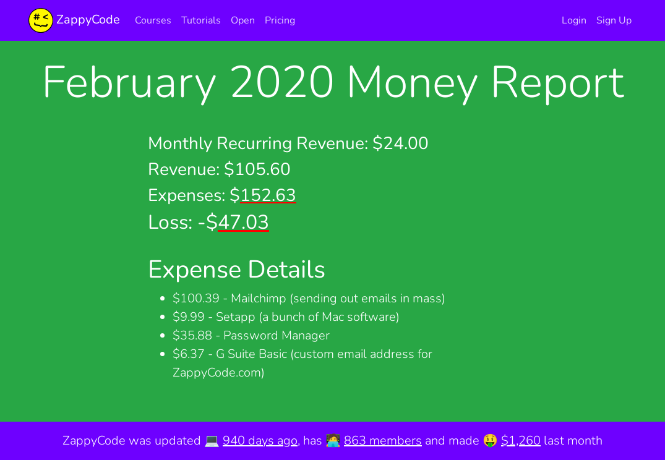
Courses (153, 20)
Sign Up (614, 20)
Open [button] (243, 20)
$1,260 (521, 440)
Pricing (280, 20)
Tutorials (201, 20)
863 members (383, 440)
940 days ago (260, 440)
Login (574, 20)
